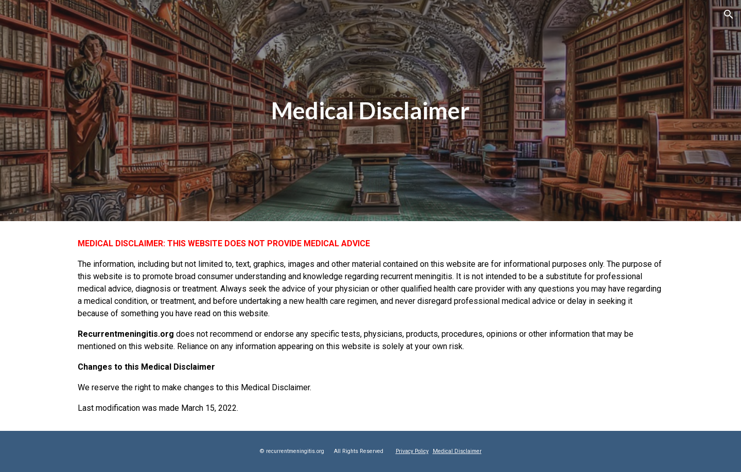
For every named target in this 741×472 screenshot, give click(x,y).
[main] (370, 110)
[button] (728, 14)
